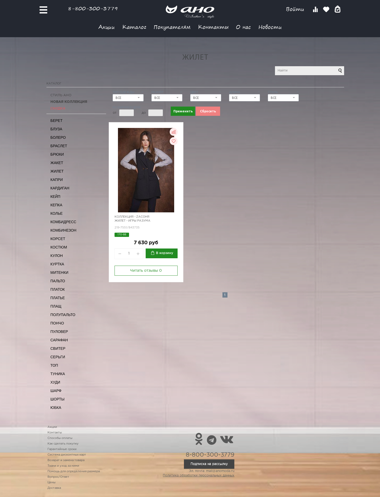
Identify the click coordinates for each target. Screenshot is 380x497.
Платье (57, 298)
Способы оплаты (60, 438)
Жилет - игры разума (132, 220)
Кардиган (59, 188)
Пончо (57, 323)
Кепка (56, 205)
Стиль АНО (61, 95)
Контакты (213, 26)
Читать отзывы (146, 270)
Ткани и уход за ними (63, 466)
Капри (56, 180)
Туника (57, 374)
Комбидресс (63, 222)
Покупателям (172, 26)
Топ (54, 365)
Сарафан (59, 340)
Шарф (55, 391)
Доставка (54, 488)
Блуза (56, 129)
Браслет (58, 146)
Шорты (57, 399)
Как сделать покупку (63, 443)
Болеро (58, 137)
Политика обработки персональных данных (198, 475)
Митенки (59, 272)
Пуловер (59, 331)
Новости (270, 26)
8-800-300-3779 (93, 8)
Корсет (57, 239)
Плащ (55, 306)
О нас (243, 26)
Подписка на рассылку (209, 463)
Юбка (55, 407)
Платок (57, 289)
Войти (296, 9)
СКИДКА (57, 108)
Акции (106, 26)
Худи (55, 382)
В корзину (164, 253)
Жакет (56, 163)
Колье (56, 213)
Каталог (134, 26)
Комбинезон (63, 230)
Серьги (57, 357)
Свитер (57, 348)
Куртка (57, 264)
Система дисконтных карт (67, 454)
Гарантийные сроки (62, 449)
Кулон (56, 256)
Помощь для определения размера (74, 471)
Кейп (55, 196)
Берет (56, 120)
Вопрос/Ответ (58, 477)
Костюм (58, 247)
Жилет (57, 171)
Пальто (57, 281)
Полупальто (62, 315)
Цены (51, 482)
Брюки (57, 154)
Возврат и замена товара (66, 460)
